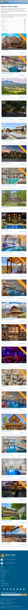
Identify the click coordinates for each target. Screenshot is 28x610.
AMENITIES (3, 28)
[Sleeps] (13, 24)
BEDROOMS (3, 26)
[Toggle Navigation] (26, 2)
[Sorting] (13, 31)
